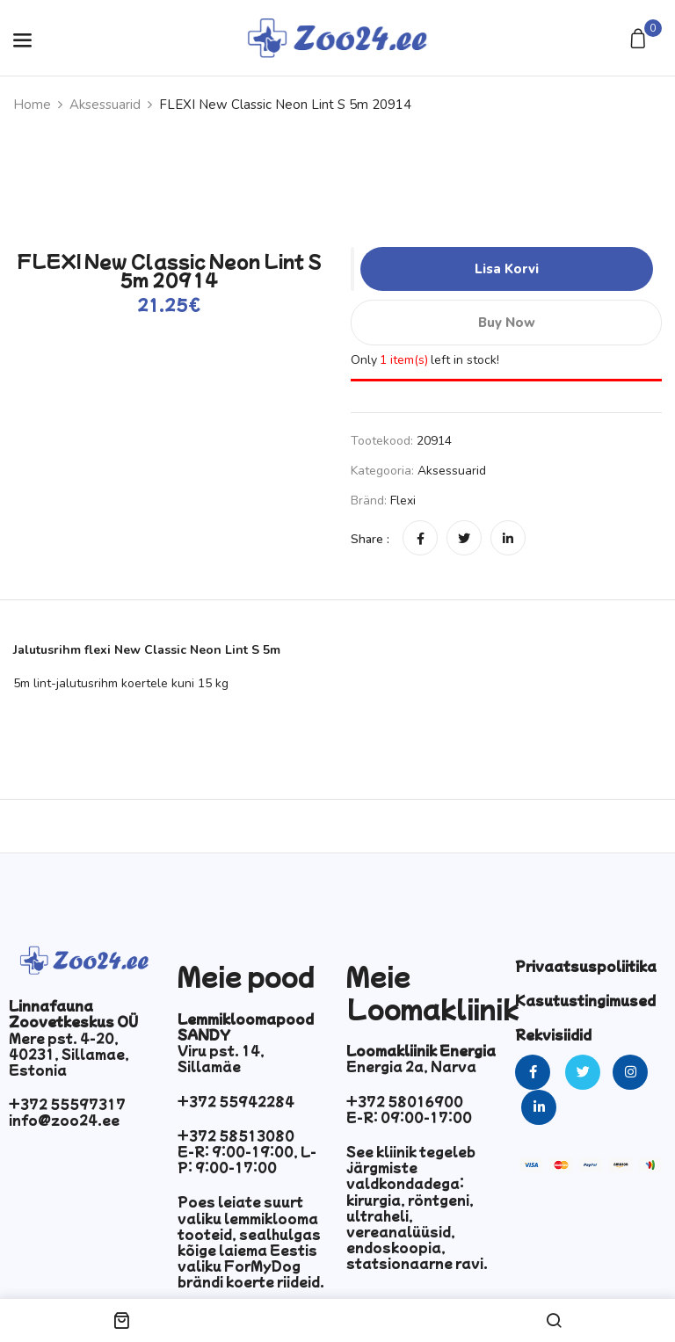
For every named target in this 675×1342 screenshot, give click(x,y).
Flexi (403, 500)
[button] (640, 40)
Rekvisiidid (553, 1034)
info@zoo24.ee (64, 1119)
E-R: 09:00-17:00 (409, 1117)
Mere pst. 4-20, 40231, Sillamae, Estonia (69, 1053)
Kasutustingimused (585, 1000)
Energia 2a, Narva (411, 1066)
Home (32, 104)
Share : (370, 539)
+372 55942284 (236, 1101)
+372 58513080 (236, 1135)
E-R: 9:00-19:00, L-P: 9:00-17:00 (247, 1159)
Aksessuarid (105, 104)
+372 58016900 (404, 1101)
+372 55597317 (67, 1104)
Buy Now (506, 322)
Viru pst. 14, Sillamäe (221, 1058)
